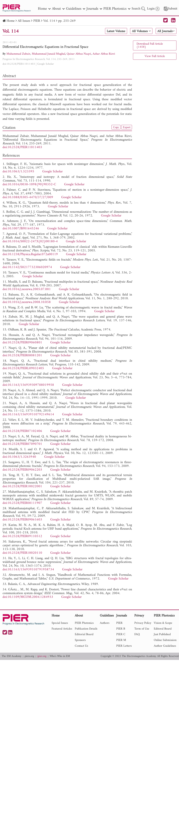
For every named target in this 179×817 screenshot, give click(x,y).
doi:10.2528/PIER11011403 (19, 64)
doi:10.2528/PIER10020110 (22, 553)
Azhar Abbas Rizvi (104, 53)
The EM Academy (11, 656)
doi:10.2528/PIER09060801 (22, 343)
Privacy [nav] (139, 615)
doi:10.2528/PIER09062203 (22, 470)
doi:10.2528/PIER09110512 (22, 536)
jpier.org (41, 656)
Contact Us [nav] (81, 646)
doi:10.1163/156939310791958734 (28, 570)
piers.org (29, 656)
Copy (115, 127)
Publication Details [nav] (86, 628)
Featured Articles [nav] (62, 628)
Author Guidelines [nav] (165, 646)
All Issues (24, 21)
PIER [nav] (119, 623)
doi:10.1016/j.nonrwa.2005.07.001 (27, 289)
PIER (36, 21)
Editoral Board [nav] (163, 628)
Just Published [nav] (162, 634)
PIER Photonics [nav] (116, 8)
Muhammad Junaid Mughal (48, 53)
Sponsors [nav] (80, 640)
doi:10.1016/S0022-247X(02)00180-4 (30, 241)
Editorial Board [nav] (84, 634)
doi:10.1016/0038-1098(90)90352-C (29, 184)
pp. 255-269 (67, 21)
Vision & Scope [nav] (163, 623)
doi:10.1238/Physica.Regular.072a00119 (30, 254)
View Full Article (155, 56)
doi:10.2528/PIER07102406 (22, 431)
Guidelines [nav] (75, 8)
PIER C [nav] (120, 634)
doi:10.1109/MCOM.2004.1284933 (28, 597)
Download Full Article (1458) (150, 45)
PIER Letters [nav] (124, 646)
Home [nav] (44, 8)
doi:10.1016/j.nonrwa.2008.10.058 (27, 302)
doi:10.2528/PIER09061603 (22, 520)
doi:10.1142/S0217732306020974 (27, 267)
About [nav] (58, 8)
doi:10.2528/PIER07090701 (22, 444)
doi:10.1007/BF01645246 (21, 229)
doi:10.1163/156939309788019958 (28, 385)
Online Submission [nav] (165, 640)
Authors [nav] (104, 623)
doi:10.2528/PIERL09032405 (23, 368)
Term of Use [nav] (141, 628)
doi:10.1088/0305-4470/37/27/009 (28, 197)
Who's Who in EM (60, 656)
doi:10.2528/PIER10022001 (22, 486)
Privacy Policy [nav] (142, 623)
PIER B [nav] (120, 628)
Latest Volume (114, 31)
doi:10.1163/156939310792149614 (28, 414)
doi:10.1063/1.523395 (18, 172)
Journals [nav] (94, 8)
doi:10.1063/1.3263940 (19, 457)
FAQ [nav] (137, 634)
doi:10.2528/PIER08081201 (22, 355)
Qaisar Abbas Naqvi (79, 53)
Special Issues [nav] (60, 623)
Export (126, 127)
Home (11, 21)
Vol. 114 (49, 21)
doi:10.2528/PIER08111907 (22, 503)
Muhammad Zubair (18, 53)
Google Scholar (45, 64)
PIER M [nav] (121, 640)
